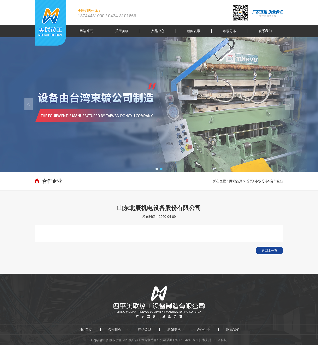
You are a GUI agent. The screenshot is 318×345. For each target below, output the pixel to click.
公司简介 (115, 329)
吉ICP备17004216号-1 (182, 340)
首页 (249, 181)
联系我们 (233, 329)
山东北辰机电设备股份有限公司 (159, 208)
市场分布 (261, 181)
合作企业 (276, 181)
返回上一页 (269, 250)
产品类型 (144, 329)
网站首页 (235, 181)
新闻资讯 (174, 329)
